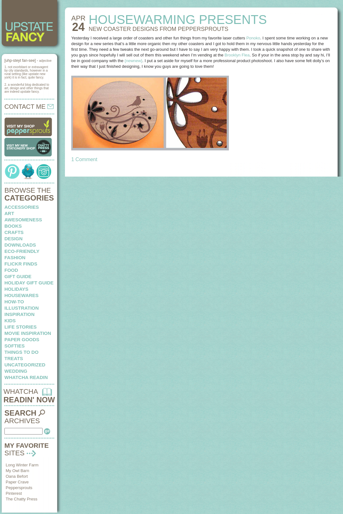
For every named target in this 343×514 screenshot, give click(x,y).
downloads (20, 245)
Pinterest (14, 493)
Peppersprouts (19, 487)
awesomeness (23, 219)
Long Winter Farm (22, 465)
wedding (15, 371)
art (9, 213)
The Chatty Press (21, 499)
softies (14, 345)
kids (10, 320)
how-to (14, 301)
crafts (14, 232)
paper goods (21, 339)
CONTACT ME (29, 106)
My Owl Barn (17, 470)
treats (13, 358)
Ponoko (253, 38)
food (11, 270)
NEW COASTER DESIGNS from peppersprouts (158, 29)
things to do (21, 352)
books (13, 226)
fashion (15, 257)
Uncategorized (24, 364)
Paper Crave (17, 482)
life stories (20, 327)
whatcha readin (26, 377)
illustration (21, 308)
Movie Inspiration (27, 333)
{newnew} (133, 60)
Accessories (21, 207)
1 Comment (84, 159)
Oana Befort (17, 476)
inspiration (19, 314)
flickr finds (20, 263)
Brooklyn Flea (236, 55)
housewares (21, 295)
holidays (16, 289)
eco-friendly (21, 251)
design (13, 238)
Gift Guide (18, 276)
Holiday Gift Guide (29, 282)
